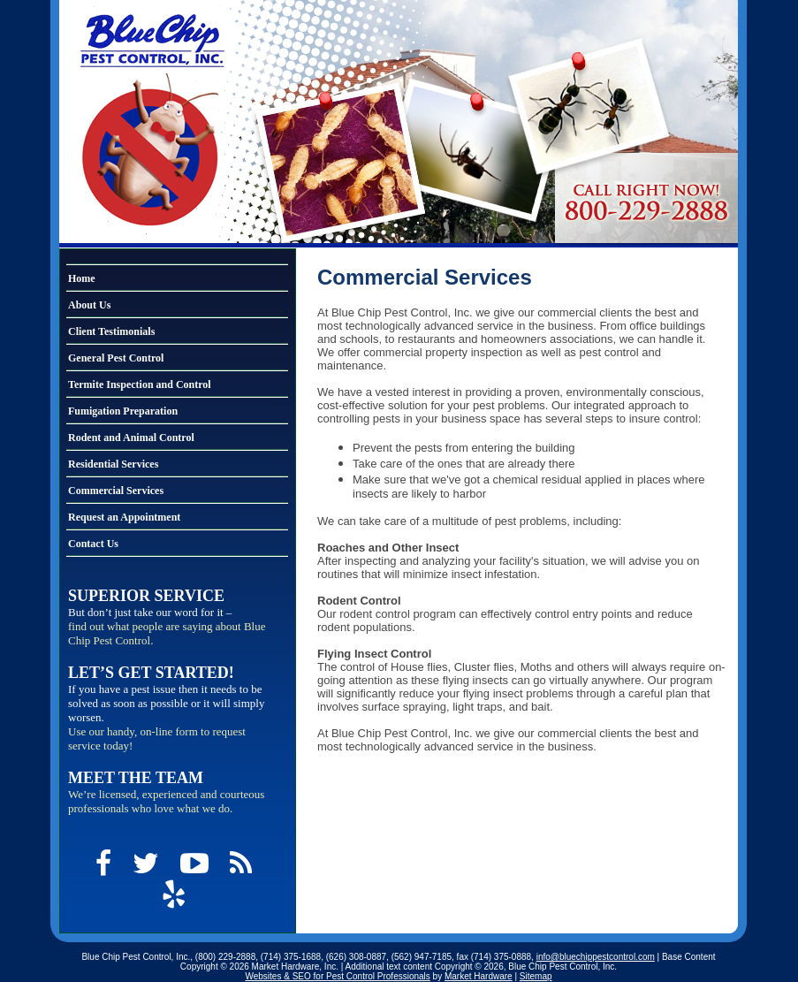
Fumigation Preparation (123, 411)
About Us (89, 305)
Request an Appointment (124, 517)
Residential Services (113, 464)
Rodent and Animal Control (131, 437)
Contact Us (93, 543)
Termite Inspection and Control (139, 384)
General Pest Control (115, 358)
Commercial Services (115, 490)
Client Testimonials (111, 331)
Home (81, 278)
